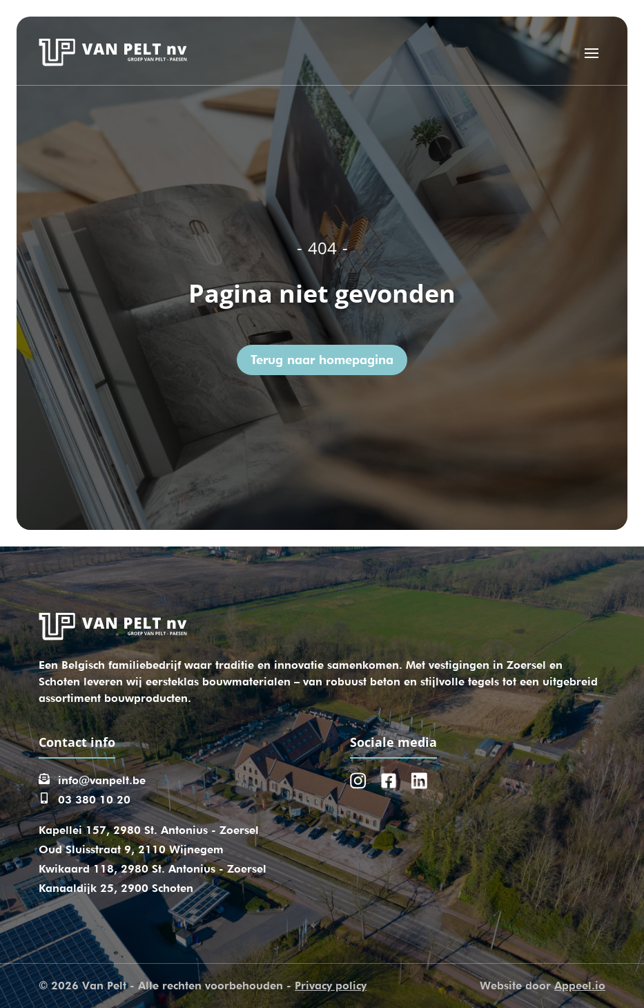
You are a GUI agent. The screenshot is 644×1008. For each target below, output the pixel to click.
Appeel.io (579, 985)
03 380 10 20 (94, 799)
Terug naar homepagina (322, 359)
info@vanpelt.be (102, 780)
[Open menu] (591, 52)
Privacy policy (331, 985)
